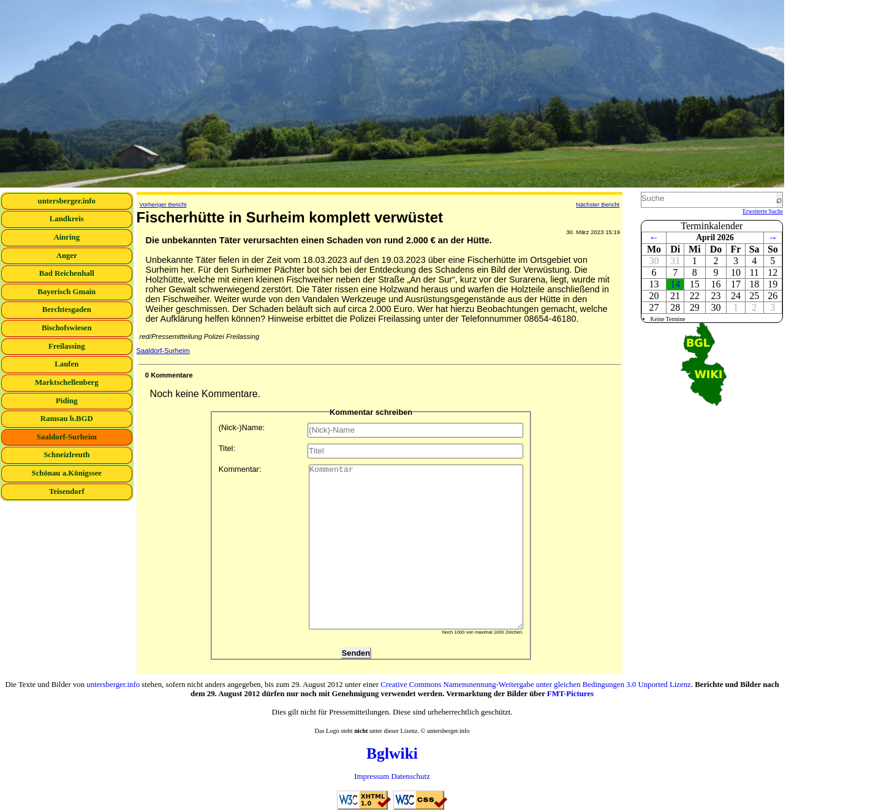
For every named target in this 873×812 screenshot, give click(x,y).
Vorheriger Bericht (163, 204)
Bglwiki (392, 753)
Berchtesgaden (66, 309)
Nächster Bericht (597, 204)
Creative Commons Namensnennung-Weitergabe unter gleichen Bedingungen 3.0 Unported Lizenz (535, 684)
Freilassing (66, 346)
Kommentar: (371, 547)
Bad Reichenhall (66, 273)
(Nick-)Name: (371, 430)
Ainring (66, 237)
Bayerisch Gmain (66, 291)
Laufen (66, 364)
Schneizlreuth (66, 454)
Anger (66, 255)
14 (675, 284)
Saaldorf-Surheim (67, 437)
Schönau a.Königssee (67, 473)
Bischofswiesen (67, 328)
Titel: (371, 451)
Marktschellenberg (67, 382)
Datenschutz (410, 776)
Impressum (371, 776)
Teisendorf (67, 491)
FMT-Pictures (570, 693)
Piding (67, 401)
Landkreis (67, 218)
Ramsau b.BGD (66, 418)
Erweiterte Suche (763, 211)
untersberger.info (67, 201)
